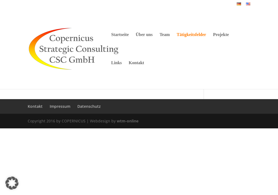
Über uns (144, 35)
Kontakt (136, 63)
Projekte (221, 35)
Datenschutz (89, 106)
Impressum (60, 106)
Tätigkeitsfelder (191, 35)
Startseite (120, 35)
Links (116, 63)
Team (165, 35)
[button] (12, 183)
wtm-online (127, 120)
